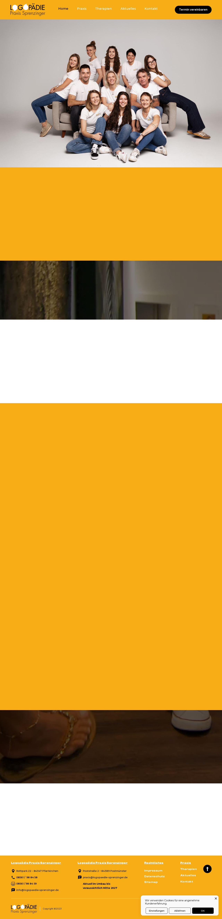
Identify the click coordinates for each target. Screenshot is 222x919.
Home (63, 8)
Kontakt (151, 8)
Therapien (103, 8)
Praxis (81, 8)
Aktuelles (128, 8)
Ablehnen (179, 910)
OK (203, 910)
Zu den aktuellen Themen (35, 841)
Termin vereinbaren (193, 9)
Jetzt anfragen (109, 260)
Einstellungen (156, 910)
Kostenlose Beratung (32, 387)
